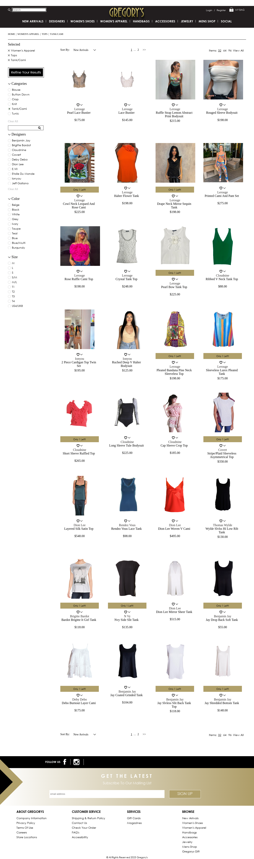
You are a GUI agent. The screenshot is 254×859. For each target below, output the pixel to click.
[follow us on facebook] (65, 762)
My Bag (236, 10)
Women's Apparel (28, 34)
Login (210, 10)
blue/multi (18, 243)
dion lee (18, 164)
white (16, 214)
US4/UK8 (17, 306)
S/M (14, 277)
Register (221, 10)
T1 (13, 287)
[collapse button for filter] (9, 134)
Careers (21, 832)
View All (238, 50)
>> (144, 49)
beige (15, 205)
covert (16, 155)
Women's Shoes (82, 21)
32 (219, 50)
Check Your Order (84, 827)
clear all (13, 121)
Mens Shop (207, 21)
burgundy (18, 247)
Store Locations (26, 837)
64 (224, 50)
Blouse (16, 90)
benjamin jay (21, 140)
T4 (13, 301)
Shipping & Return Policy (88, 818)
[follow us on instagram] (77, 762)
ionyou (16, 178)
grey (15, 219)
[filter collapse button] (9, 84)
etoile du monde (23, 174)
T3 (13, 296)
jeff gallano (20, 183)
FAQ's (75, 832)
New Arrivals (32, 21)
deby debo (20, 159)
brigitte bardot (21, 145)
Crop (15, 99)
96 (230, 50)
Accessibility (80, 837)
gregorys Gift (191, 851)
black (15, 209)
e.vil (14, 169)
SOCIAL (226, 21)
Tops (44, 34)
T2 (13, 291)
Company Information (31, 818)
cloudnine (19, 150)
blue (15, 238)
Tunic (15, 113)
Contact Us (79, 823)
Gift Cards (133, 818)
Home (11, 34)
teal (14, 233)
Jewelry (187, 21)
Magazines (134, 823)
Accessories (165, 21)
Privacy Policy (25, 823)
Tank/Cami (56, 34)
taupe (16, 228)
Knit (14, 104)
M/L (14, 282)
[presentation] (26, 72)
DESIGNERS (57, 21)
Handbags (141, 21)
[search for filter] (23, 128)
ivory (15, 224)
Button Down (21, 94)
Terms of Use (24, 827)
